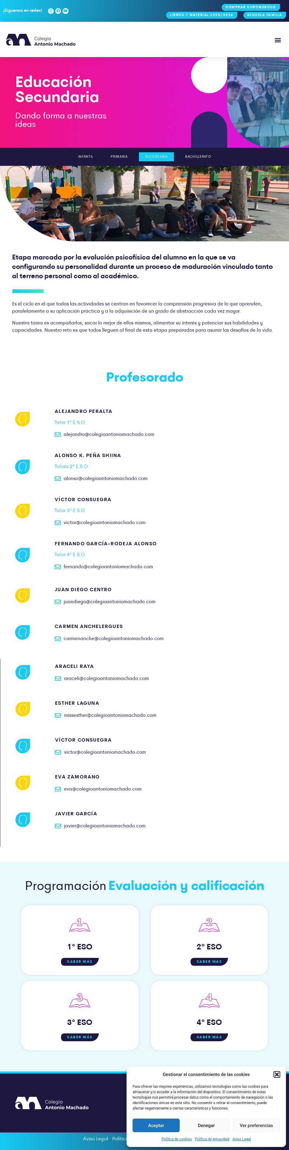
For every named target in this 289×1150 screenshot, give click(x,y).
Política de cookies (177, 1139)
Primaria (116, 157)
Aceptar (156, 1125)
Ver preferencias (256, 1125)
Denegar (206, 1125)
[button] (277, 1074)
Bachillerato (204, 157)
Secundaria (158, 157)
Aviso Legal (242, 1139)
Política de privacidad (212, 1139)
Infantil (79, 157)
